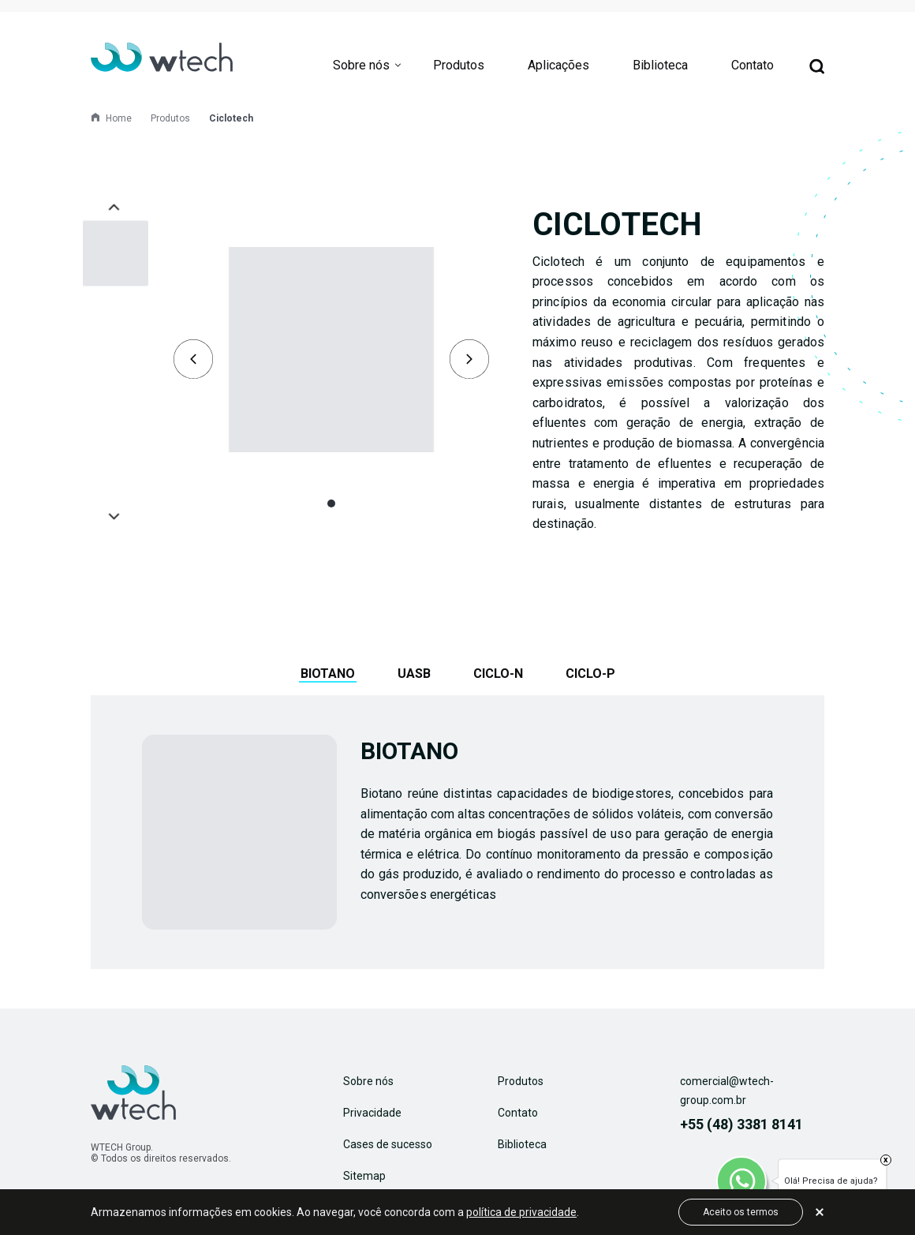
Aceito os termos (741, 1212)
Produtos (458, 65)
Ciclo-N (498, 673)
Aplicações (558, 65)
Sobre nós (361, 65)
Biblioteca (660, 65)
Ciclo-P (590, 673)
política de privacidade (521, 1212)
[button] (331, 503)
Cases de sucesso (387, 1144)
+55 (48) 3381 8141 (741, 1124)
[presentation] (193, 359)
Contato (752, 65)
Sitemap (364, 1176)
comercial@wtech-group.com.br (727, 1090)
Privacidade (372, 1112)
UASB (414, 673)
